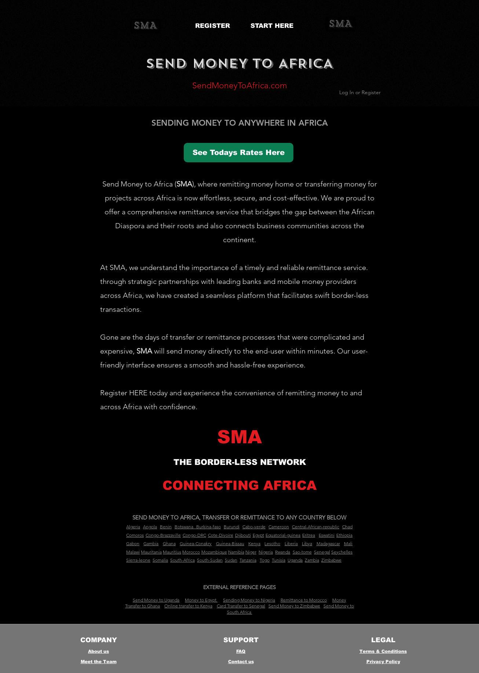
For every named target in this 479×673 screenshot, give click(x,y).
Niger (250, 552)
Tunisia (278, 560)
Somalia (160, 560)
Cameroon (278, 526)
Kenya (254, 543)
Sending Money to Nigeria (249, 600)
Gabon (132, 543)
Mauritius (172, 552)
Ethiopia (344, 535)
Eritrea (308, 535)
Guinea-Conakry (196, 543)
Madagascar (328, 543)
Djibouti (243, 535)
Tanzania (248, 560)
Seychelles (341, 552)
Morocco (191, 552)
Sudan (231, 560)
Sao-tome (302, 552)
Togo (265, 560)
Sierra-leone (138, 560)
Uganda (295, 560)
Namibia (236, 552)
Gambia (150, 543)
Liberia (291, 543)
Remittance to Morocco (304, 600)
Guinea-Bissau (230, 543)
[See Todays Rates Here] (238, 152)
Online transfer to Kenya (188, 606)
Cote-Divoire (220, 535)
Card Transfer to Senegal (241, 606)
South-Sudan (210, 560)
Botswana (184, 526)
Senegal (322, 552)
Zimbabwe (331, 560)
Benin (166, 526)
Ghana (169, 543)
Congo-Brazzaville (163, 535)
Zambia (312, 560)
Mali (348, 543)
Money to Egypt (201, 600)
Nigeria (266, 552)
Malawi (133, 552)
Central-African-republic (315, 526)
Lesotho (272, 543)
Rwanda (282, 552)
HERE (138, 392)
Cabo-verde (254, 526)
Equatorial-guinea (283, 535)
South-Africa (182, 560)
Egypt (258, 535)
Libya (307, 543)
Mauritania (151, 552)
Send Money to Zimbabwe (294, 606)
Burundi (232, 526)
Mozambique (214, 552)
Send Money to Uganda (156, 600)
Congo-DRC (194, 535)
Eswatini (326, 535)
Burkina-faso (208, 526)
